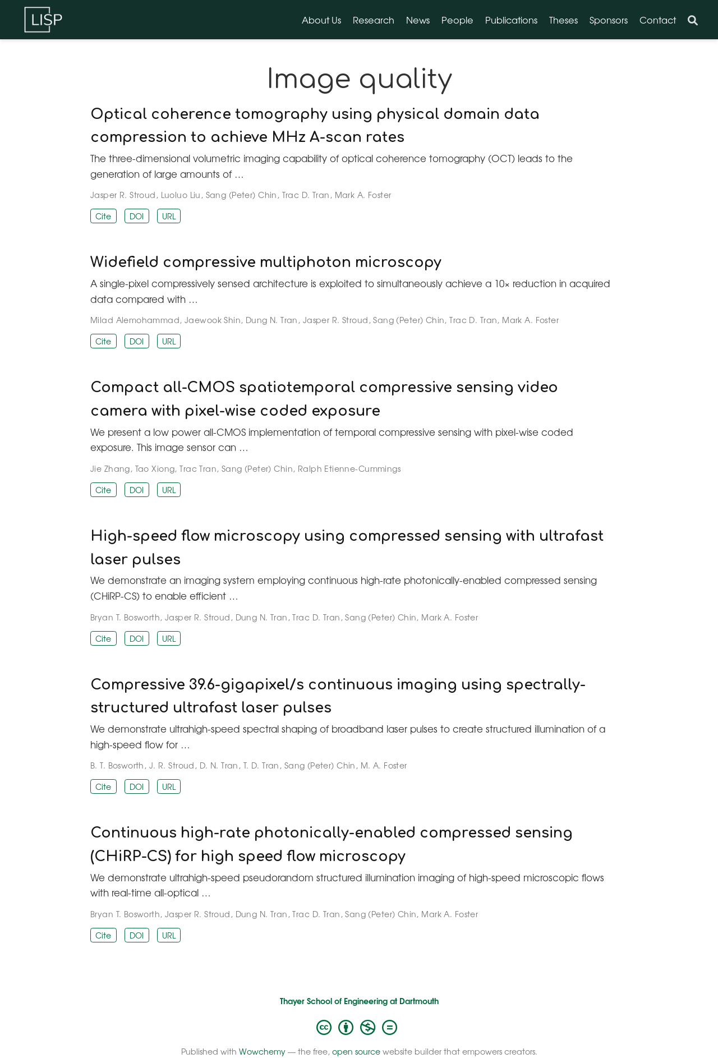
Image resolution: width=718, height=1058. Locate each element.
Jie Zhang (110, 468)
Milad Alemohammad (135, 319)
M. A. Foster (384, 765)
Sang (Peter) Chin (241, 194)
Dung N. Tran (272, 319)
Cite (103, 216)
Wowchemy (262, 1051)
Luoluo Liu (181, 194)
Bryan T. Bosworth (125, 617)
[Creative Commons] (359, 1026)
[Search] (693, 19)
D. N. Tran (219, 765)
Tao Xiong (155, 468)
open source (356, 1051)
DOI (137, 216)
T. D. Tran (261, 765)
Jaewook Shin (213, 319)
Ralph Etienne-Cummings (349, 468)
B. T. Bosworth (117, 765)
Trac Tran (198, 468)
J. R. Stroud (172, 765)
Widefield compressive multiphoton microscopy (265, 262)
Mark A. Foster (363, 194)
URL (169, 216)
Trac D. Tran (306, 194)
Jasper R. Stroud (123, 194)
